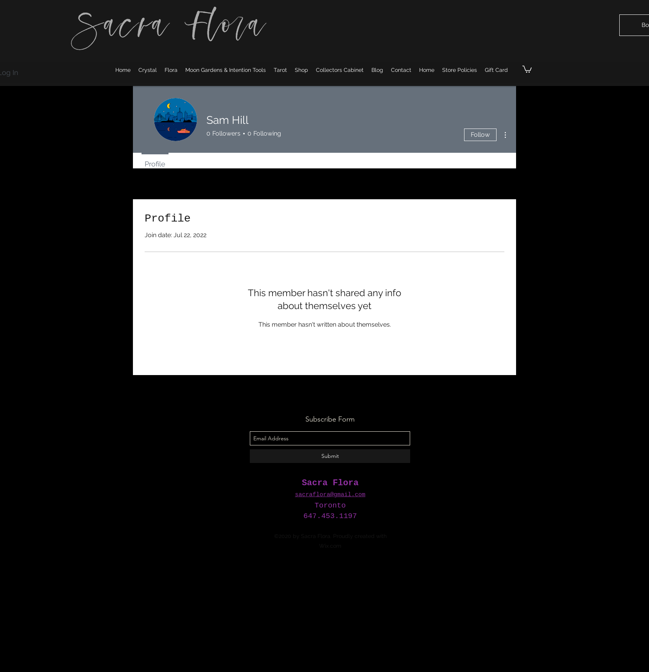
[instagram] (319, 512)
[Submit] (330, 456)
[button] (527, 69)
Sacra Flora (330, 483)
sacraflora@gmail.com (330, 494)
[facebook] (330, 512)
